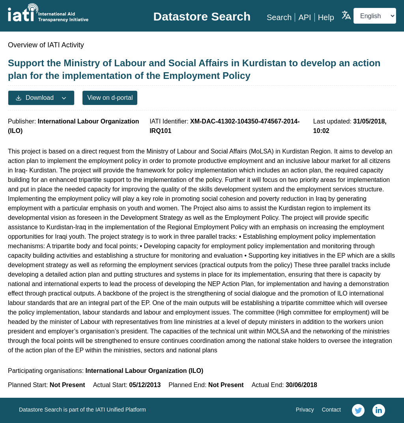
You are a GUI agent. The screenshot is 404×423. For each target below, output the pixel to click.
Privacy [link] (305, 409)
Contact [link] (331, 409)
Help (326, 17)
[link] (358, 410)
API (304, 17)
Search (279, 17)
